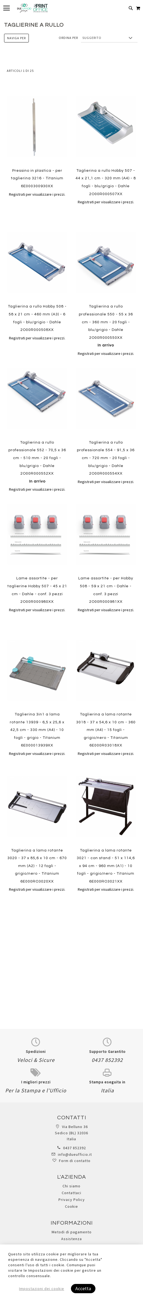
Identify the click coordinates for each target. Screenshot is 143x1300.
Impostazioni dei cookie (41, 1288)
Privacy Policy (71, 1199)
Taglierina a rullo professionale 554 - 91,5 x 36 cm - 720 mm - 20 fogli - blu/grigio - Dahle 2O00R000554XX (106, 458)
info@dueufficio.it (75, 1154)
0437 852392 (74, 1147)
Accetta (83, 1288)
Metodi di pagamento (72, 1232)
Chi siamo (71, 1186)
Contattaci (71, 1192)
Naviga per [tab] (16, 38)
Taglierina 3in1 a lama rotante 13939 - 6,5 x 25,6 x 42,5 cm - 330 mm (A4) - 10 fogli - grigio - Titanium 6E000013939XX (37, 729)
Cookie (71, 1206)
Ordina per (68, 38)
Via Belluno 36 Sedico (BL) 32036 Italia (71, 1132)
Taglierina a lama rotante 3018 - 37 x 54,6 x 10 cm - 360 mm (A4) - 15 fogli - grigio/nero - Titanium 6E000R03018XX (106, 729)
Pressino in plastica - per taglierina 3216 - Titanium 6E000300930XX (37, 178)
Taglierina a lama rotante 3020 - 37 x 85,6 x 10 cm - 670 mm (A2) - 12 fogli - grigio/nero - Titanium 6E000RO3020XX (37, 866)
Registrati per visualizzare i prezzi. (37, 194)
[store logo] (32, 8)
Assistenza (71, 1238)
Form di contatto (75, 1160)
